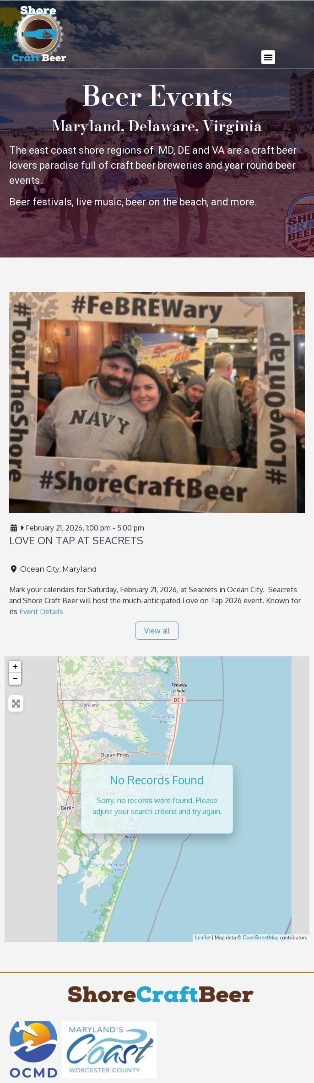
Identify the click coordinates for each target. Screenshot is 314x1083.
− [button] (15, 678)
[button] (268, 57)
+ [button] (15, 666)
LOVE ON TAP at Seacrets (76, 540)
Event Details (41, 611)
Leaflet (203, 937)
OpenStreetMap (261, 937)
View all (157, 630)
